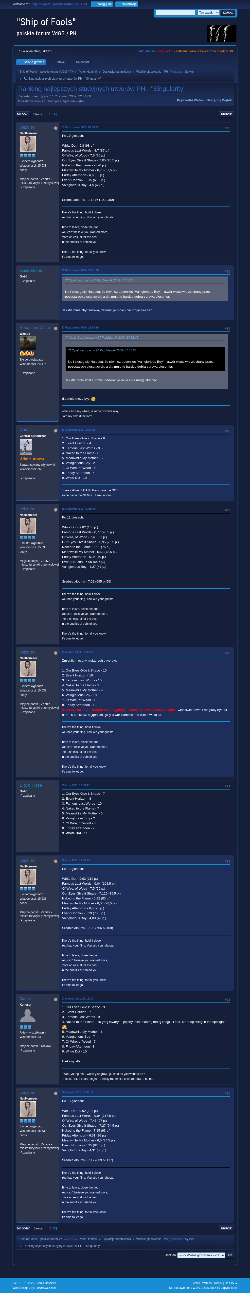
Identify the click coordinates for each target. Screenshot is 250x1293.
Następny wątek (219, 100)
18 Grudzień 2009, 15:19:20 (79, 508)
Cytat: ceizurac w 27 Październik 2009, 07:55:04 (101, 280)
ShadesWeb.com (46, 1287)
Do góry (23, 1228)
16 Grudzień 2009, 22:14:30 (79, 429)
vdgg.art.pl (165, 51)
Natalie (26, 430)
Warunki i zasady (212, 1282)
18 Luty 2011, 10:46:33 (76, 860)
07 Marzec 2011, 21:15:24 (77, 998)
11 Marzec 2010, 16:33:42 (77, 652)
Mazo (25, 998)
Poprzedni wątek (190, 100)
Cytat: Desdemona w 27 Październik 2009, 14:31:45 (103, 337)
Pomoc (196, 1282)
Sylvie (189, 71)
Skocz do (169, 1255)
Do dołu (23, 114)
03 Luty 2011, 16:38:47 (76, 785)
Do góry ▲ (231, 1282)
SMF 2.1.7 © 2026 (23, 1282)
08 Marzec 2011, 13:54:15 (77, 1092)
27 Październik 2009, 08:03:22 (80, 127)
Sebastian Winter (36, 327)
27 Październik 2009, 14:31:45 (80, 270)
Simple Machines (46, 1282)
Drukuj (226, 114)
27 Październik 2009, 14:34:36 (80, 327)
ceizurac (27, 127)
